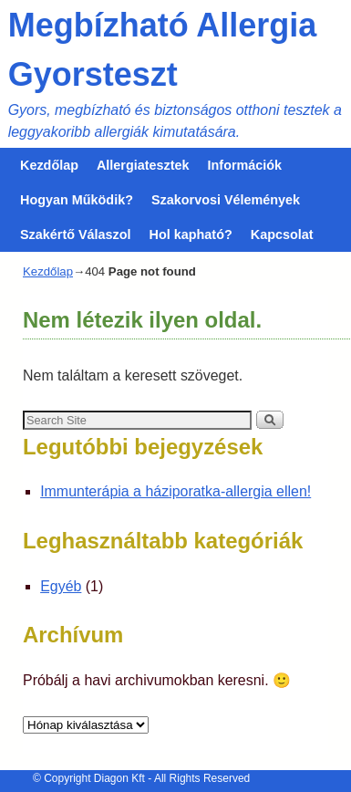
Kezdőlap (49, 165)
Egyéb (60, 586)
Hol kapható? (191, 234)
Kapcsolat (282, 234)
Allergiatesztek (143, 165)
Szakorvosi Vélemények (225, 200)
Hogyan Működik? (76, 200)
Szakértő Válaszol (75, 234)
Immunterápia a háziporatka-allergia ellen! (175, 491)
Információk (245, 165)
